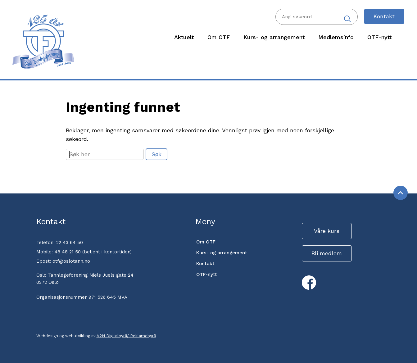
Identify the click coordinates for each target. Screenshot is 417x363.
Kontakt (384, 16)
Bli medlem (326, 253)
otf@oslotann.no (71, 261)
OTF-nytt (206, 274)
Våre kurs (326, 231)
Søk (156, 154)
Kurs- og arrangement (221, 253)
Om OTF (205, 242)
